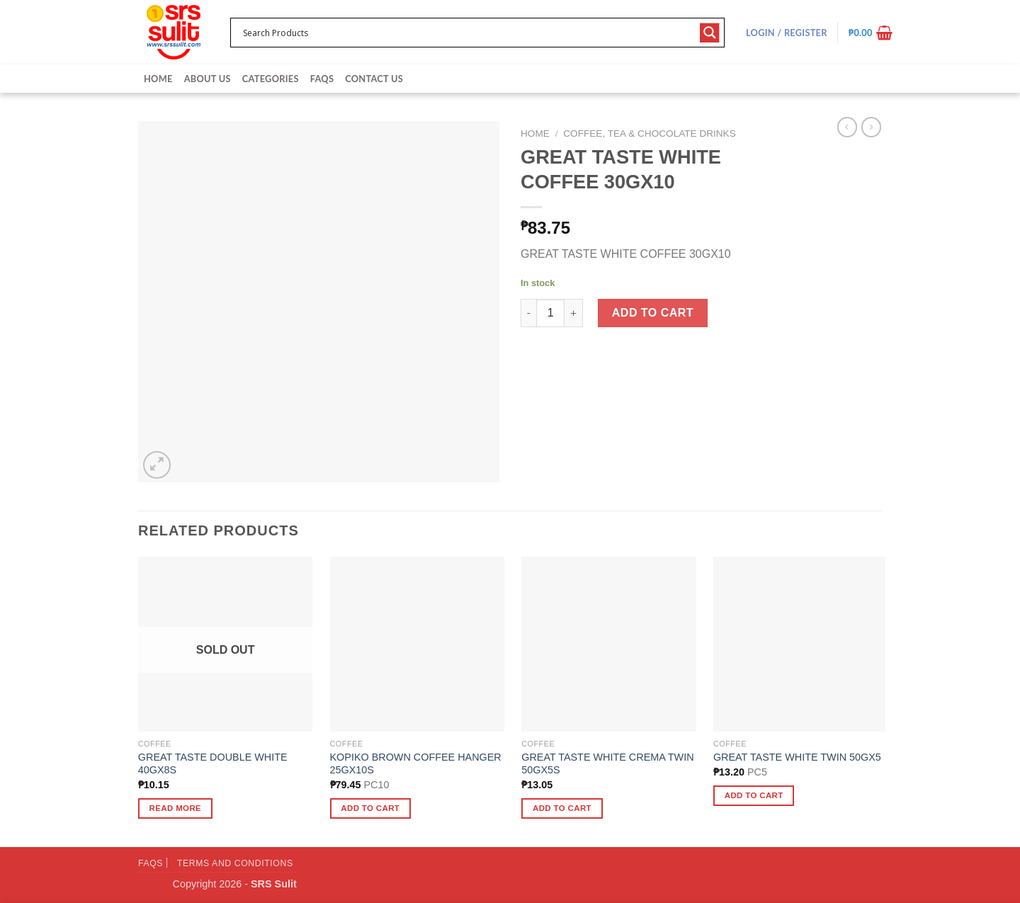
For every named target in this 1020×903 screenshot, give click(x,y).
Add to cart (652, 313)
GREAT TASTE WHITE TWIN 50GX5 (797, 757)
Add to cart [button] (370, 808)
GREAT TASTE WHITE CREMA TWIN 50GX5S (607, 763)
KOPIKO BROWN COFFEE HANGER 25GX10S (416, 763)
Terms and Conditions (235, 863)
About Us (207, 78)
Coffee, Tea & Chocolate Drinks (649, 133)
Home (158, 78)
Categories (270, 78)
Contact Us (374, 78)
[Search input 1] (468, 32)
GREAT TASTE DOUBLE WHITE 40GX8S (213, 763)
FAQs (322, 78)
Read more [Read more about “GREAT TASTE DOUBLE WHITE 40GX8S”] (175, 808)
